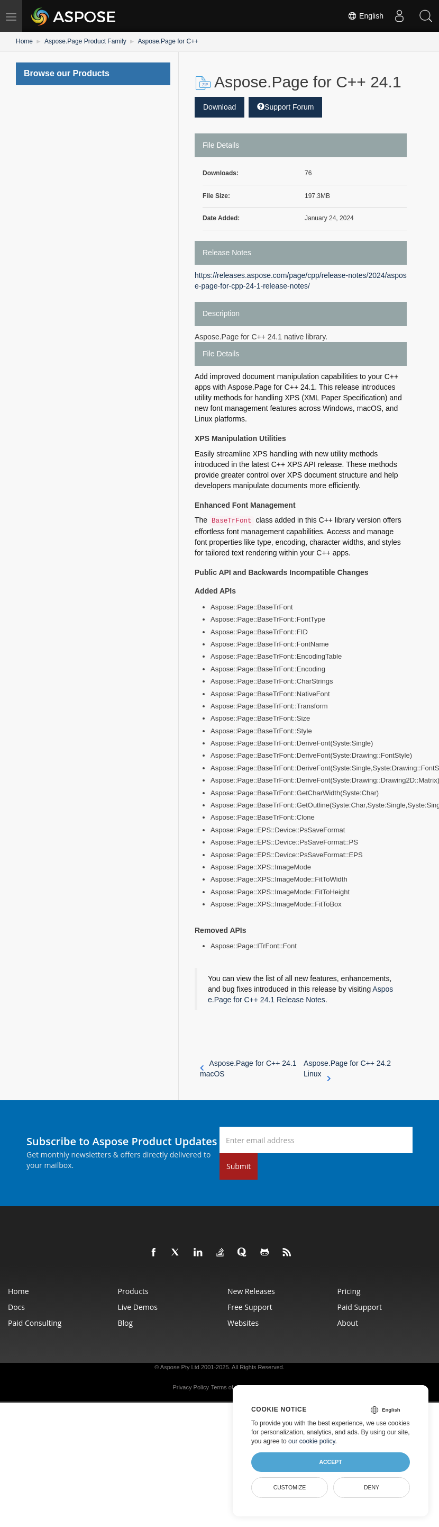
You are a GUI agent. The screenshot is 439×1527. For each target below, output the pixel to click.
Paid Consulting (34, 1323)
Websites (243, 1323)
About (347, 1323)
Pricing (349, 1291)
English (365, 16)
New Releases (251, 1291)
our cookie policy (311, 1441)
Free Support (249, 1307)
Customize (289, 1487)
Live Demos (138, 1307)
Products (133, 1291)
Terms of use (227, 1387)
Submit (238, 1166)
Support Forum (285, 107)
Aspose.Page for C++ (168, 41)
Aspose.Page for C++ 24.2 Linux (347, 1069)
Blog (125, 1323)
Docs (16, 1307)
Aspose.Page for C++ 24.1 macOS (248, 1068)
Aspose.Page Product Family (85, 41)
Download (219, 107)
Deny (371, 1487)
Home (24, 41)
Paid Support (359, 1307)
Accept (330, 1462)
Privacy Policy (190, 1387)
